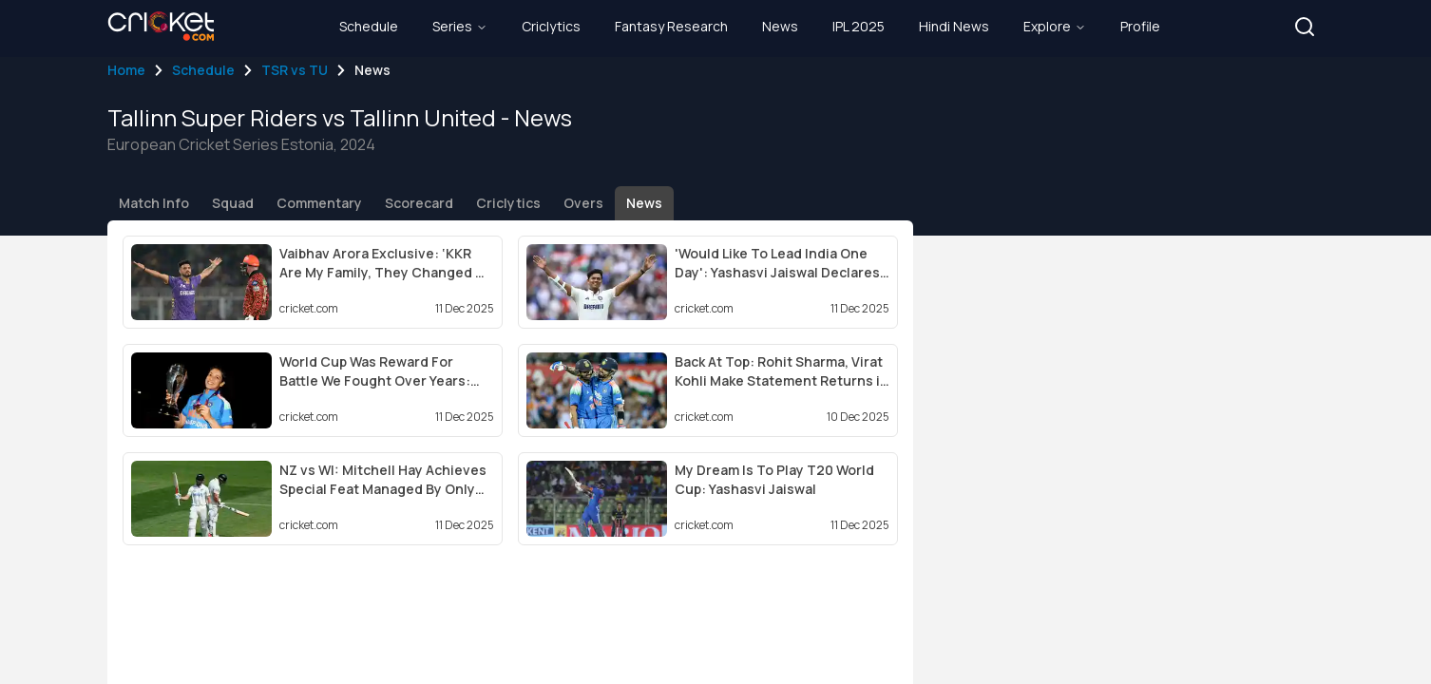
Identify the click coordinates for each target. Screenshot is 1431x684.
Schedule (203, 70)
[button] (1305, 27)
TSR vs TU (294, 70)
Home (126, 70)
